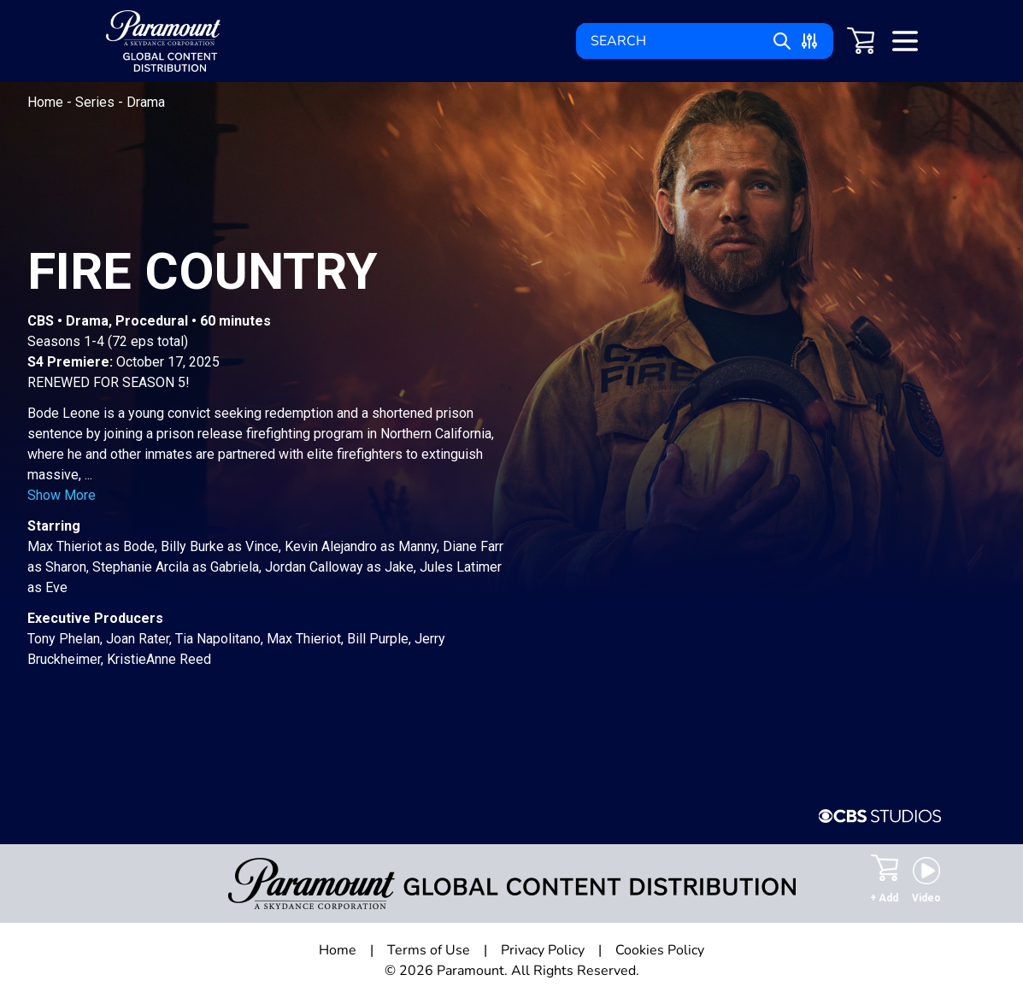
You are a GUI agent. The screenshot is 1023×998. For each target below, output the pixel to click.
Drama (145, 102)
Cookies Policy (659, 950)
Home (47, 102)
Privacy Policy (543, 950)
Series (96, 102)
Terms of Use (428, 950)
